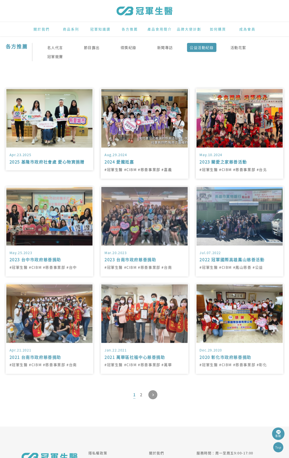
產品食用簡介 (159, 29)
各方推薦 (130, 29)
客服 (278, 434)
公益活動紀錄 (202, 47)
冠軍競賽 (55, 56)
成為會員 (247, 29)
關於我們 (41, 29)
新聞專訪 (165, 47)
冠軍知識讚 (100, 29)
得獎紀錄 (128, 47)
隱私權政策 (97, 453)
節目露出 (92, 47)
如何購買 (218, 29)
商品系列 (71, 29)
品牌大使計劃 (189, 29)
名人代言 (55, 47)
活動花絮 (238, 47)
